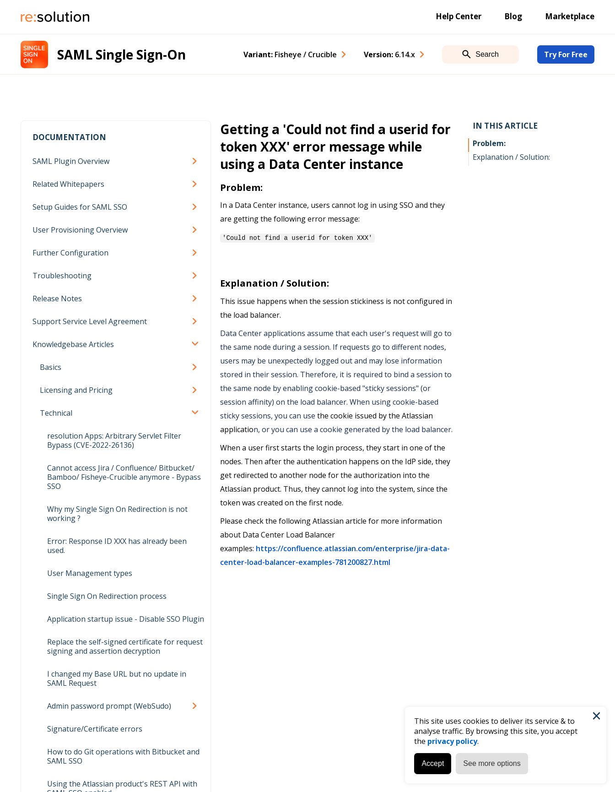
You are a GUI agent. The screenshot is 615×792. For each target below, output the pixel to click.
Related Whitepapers (68, 184)
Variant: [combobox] (290, 54)
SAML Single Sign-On (121, 54)
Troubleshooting (62, 276)
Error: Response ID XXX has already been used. (117, 545)
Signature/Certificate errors (94, 729)
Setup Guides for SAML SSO (79, 207)
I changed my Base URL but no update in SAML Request (116, 678)
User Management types (89, 573)
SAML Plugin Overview (70, 161)
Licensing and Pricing (76, 390)
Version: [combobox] (389, 54)
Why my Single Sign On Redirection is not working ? (117, 513)
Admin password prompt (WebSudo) (109, 706)
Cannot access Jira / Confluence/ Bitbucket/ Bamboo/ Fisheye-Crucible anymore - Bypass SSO (124, 477)
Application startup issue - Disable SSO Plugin (125, 619)
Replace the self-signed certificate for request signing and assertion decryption (125, 646)
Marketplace (569, 16)
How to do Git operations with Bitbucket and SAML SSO (123, 756)
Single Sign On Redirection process (107, 596)
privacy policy (452, 741)
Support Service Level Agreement (89, 321)
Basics (50, 367)
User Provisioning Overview (80, 230)
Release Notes (57, 298)
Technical (56, 413)
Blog (513, 16)
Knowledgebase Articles (73, 344)
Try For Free (566, 54)
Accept (432, 763)
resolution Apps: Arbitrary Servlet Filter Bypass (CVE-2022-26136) (114, 440)
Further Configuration (70, 253)
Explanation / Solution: (511, 157)
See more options (491, 763)
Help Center (458, 16)
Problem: (489, 143)
